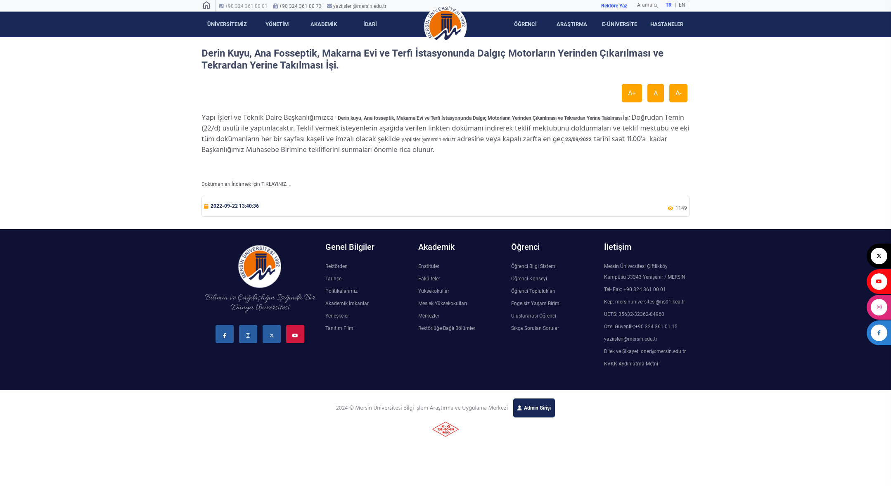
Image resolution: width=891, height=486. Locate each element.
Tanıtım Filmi (340, 328)
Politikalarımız (341, 291)
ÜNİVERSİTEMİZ (227, 24)
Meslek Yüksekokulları (442, 303)
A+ (632, 93)
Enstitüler (428, 266)
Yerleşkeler (337, 316)
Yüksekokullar (433, 291)
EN (683, 5)
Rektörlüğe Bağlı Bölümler (446, 328)
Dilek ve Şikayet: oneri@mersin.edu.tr (645, 351)
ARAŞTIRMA (572, 24)
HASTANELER (666, 24)
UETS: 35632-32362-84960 (634, 314)
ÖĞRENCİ (525, 24)
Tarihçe (333, 279)
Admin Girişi (537, 408)
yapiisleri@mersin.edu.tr (428, 139)
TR (669, 5)
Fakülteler (429, 279)
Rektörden (336, 266)
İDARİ (370, 24)
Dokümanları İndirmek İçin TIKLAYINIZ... (245, 184)
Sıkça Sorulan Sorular (535, 328)
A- (678, 93)
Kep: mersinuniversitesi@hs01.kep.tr (644, 302)
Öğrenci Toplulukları (533, 291)
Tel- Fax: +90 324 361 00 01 (635, 289)
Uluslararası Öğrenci (533, 316)
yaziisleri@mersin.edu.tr (359, 6)
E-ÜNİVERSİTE (619, 24)
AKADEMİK (323, 24)
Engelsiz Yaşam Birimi (536, 303)
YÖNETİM (277, 24)
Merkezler (428, 316)
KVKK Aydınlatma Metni (631, 364)
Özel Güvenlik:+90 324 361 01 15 (641, 327)
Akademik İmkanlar (347, 303)
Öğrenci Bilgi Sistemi (534, 266)
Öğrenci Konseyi (529, 279)
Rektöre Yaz (614, 6)
